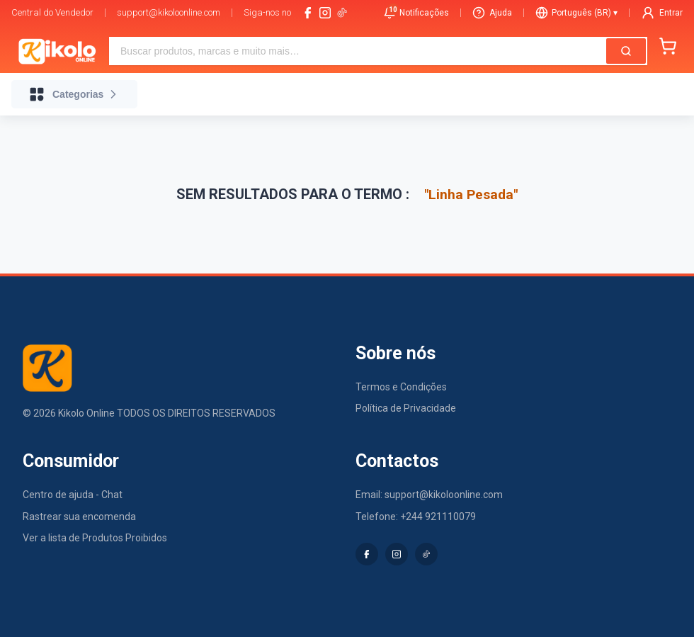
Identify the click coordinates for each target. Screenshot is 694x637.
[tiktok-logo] (342, 12)
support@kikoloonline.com (168, 12)
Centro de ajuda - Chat (73, 494)
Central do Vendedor (52, 12)
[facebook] (308, 12)
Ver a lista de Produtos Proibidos (95, 537)
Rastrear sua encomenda (79, 516)
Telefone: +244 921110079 (415, 516)
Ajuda (492, 12)
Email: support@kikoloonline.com (429, 494)
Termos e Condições (401, 387)
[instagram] (325, 12)
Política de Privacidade (405, 408)
